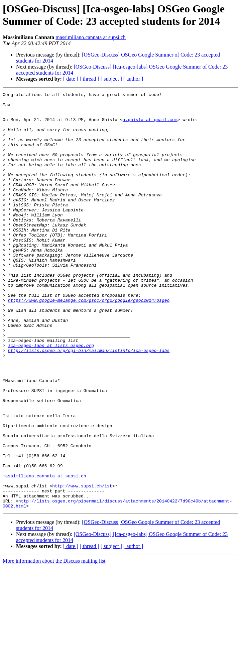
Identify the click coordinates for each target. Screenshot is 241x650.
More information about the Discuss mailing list (54, 644)
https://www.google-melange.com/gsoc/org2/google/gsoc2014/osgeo (89, 342)
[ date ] (70, 79)
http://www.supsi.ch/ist (82, 565)
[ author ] (133, 79)
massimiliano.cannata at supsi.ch (90, 37)
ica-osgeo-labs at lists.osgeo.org (51, 396)
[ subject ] (111, 79)
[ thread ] (89, 79)
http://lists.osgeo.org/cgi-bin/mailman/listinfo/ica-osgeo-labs (89, 402)
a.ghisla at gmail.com (150, 125)
